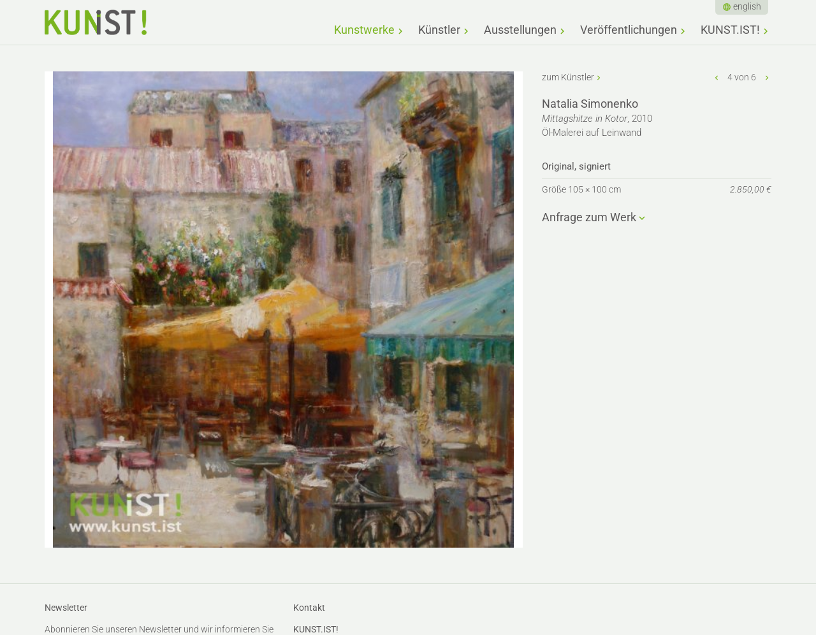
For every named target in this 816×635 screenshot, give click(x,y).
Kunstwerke (364, 29)
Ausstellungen (520, 29)
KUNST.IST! (730, 29)
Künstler (439, 29)
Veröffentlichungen (628, 29)
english (747, 6)
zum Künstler (568, 77)
